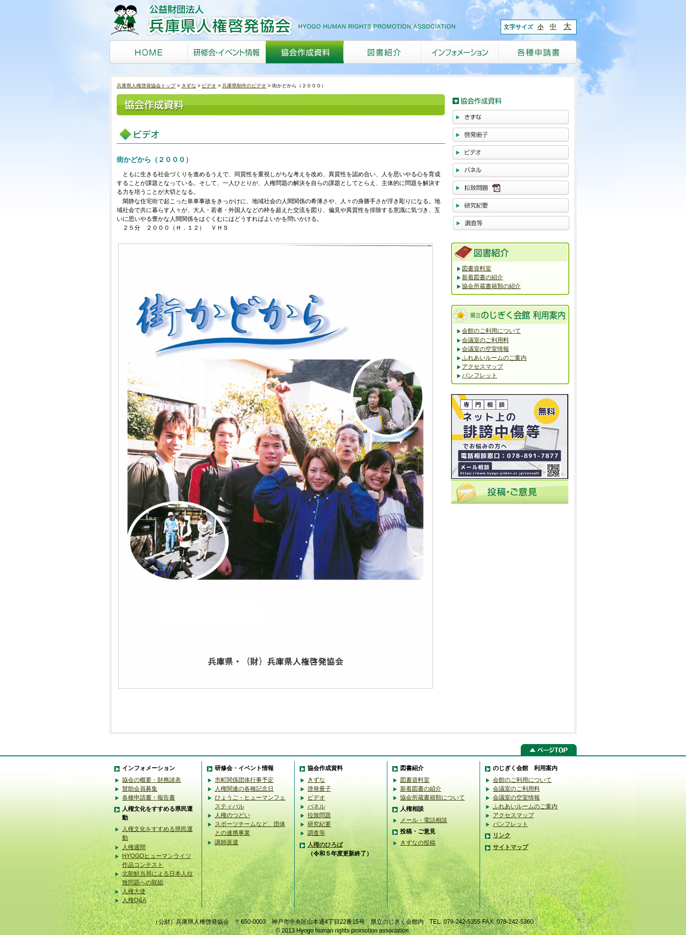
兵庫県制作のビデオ (244, 85)
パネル (316, 806)
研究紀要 (319, 824)
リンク (501, 835)
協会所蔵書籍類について (432, 797)
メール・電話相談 (423, 820)
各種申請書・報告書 (148, 797)
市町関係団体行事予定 (244, 779)
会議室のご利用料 (485, 340)
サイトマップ (510, 847)
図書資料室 (476, 268)
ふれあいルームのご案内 (494, 357)
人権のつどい (232, 815)
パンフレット (479, 375)
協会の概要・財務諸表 (151, 779)
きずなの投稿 (417, 842)
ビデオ (209, 85)
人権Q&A (134, 900)
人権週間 (134, 847)
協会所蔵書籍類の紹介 (491, 286)
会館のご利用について (491, 330)
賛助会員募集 (139, 788)
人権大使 (134, 891)
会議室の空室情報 (485, 349)
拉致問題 (319, 815)
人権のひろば (325, 844)
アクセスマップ (482, 366)
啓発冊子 (319, 788)
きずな (188, 85)
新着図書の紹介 (482, 277)
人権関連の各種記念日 (244, 788)
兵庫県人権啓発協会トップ (146, 85)
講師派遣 (226, 842)
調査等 (316, 832)
